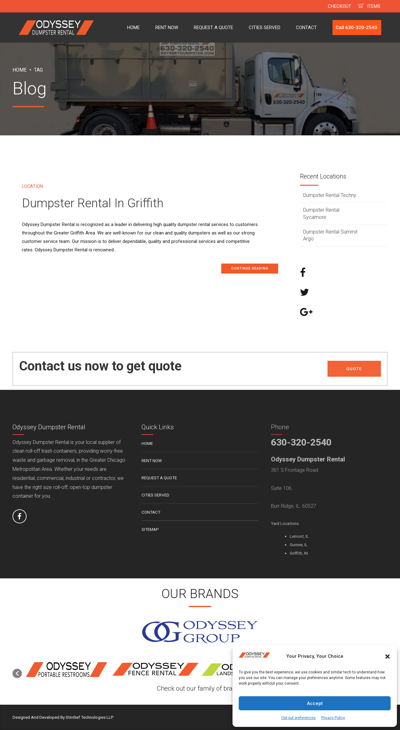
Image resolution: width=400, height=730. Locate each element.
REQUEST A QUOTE (213, 27)
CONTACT (306, 27)
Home (19, 70)
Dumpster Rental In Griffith (92, 203)
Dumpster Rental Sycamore (321, 213)
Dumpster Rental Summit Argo (330, 235)
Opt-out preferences (298, 718)
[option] (66, 670)
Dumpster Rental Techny (329, 195)
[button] (387, 656)
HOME (133, 27)
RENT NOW (166, 27)
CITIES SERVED (264, 27)
